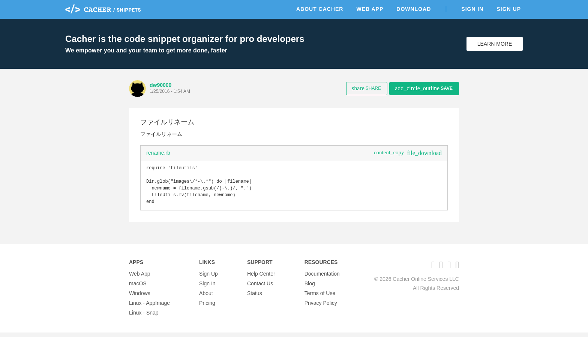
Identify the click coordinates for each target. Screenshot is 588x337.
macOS (138, 288)
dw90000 (160, 85)
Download (413, 9)
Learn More (494, 44)
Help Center (261, 278)
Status (254, 298)
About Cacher (320, 9)
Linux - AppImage (149, 307)
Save (424, 88)
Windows (139, 298)
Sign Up (508, 9)
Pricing (207, 307)
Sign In (472, 9)
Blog (309, 288)
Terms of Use (319, 298)
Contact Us (260, 288)
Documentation (322, 278)
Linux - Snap (144, 317)
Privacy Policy (320, 307)
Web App (369, 9)
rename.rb (158, 153)
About (206, 298)
